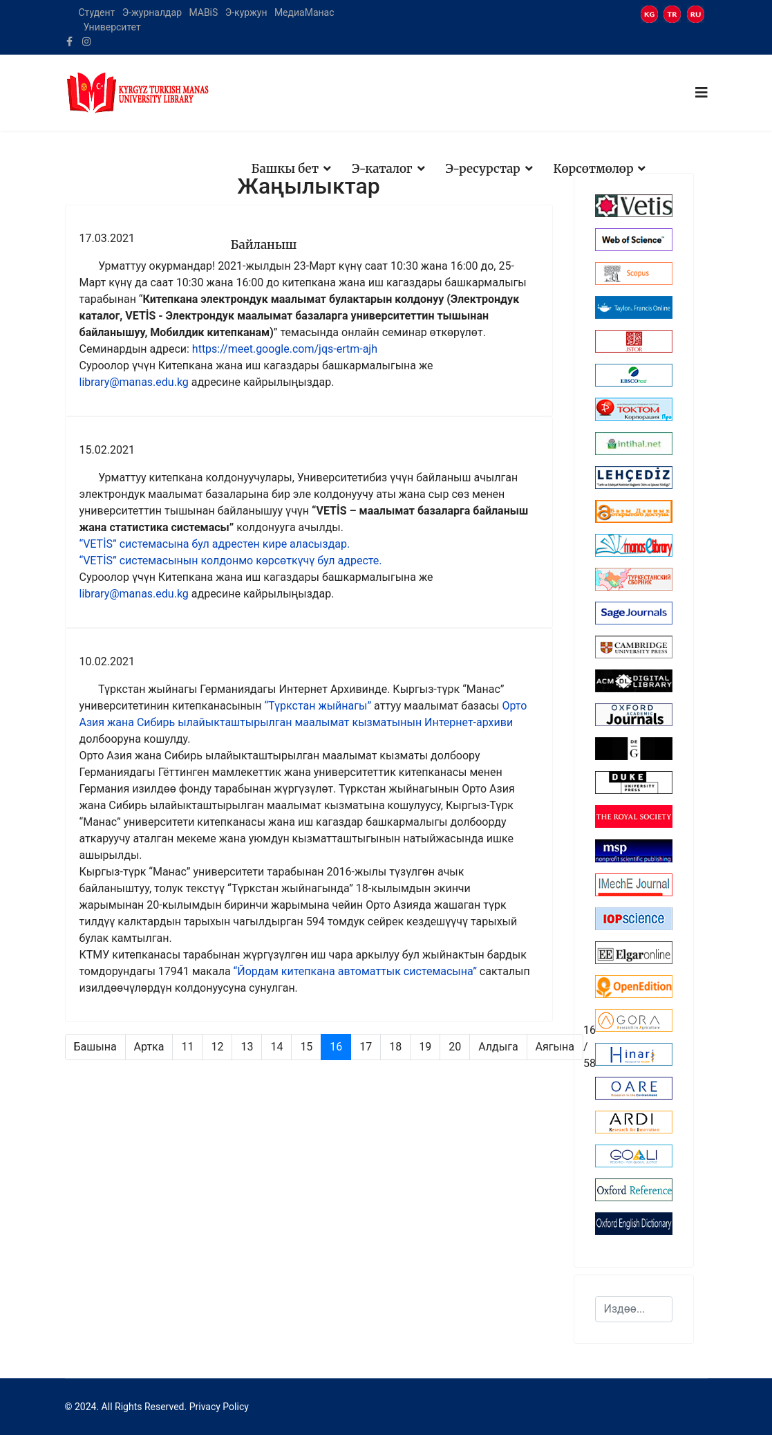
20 (455, 1046)
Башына (95, 1046)
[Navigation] (701, 93)
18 (395, 1046)
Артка (149, 1046)
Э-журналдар (152, 12)
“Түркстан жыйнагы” (317, 705)
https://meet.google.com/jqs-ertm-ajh (284, 348)
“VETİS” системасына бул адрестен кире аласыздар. (214, 543)
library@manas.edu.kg (134, 382)
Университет (111, 27)
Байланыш (264, 244)
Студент (97, 12)
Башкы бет (285, 168)
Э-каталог (382, 168)
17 (365, 1046)
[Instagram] (86, 41)
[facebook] (69, 41)
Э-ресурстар (483, 168)
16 (336, 1046)
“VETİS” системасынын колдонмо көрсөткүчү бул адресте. (230, 560)
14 (276, 1046)
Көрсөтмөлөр (594, 168)
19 (425, 1046)
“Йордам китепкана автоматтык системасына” (355, 971)
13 (247, 1046)
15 (306, 1046)
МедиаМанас (304, 12)
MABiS (203, 12)
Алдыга (498, 1046)
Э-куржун (246, 12)
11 (187, 1046)
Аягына (555, 1046)
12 (217, 1046)
